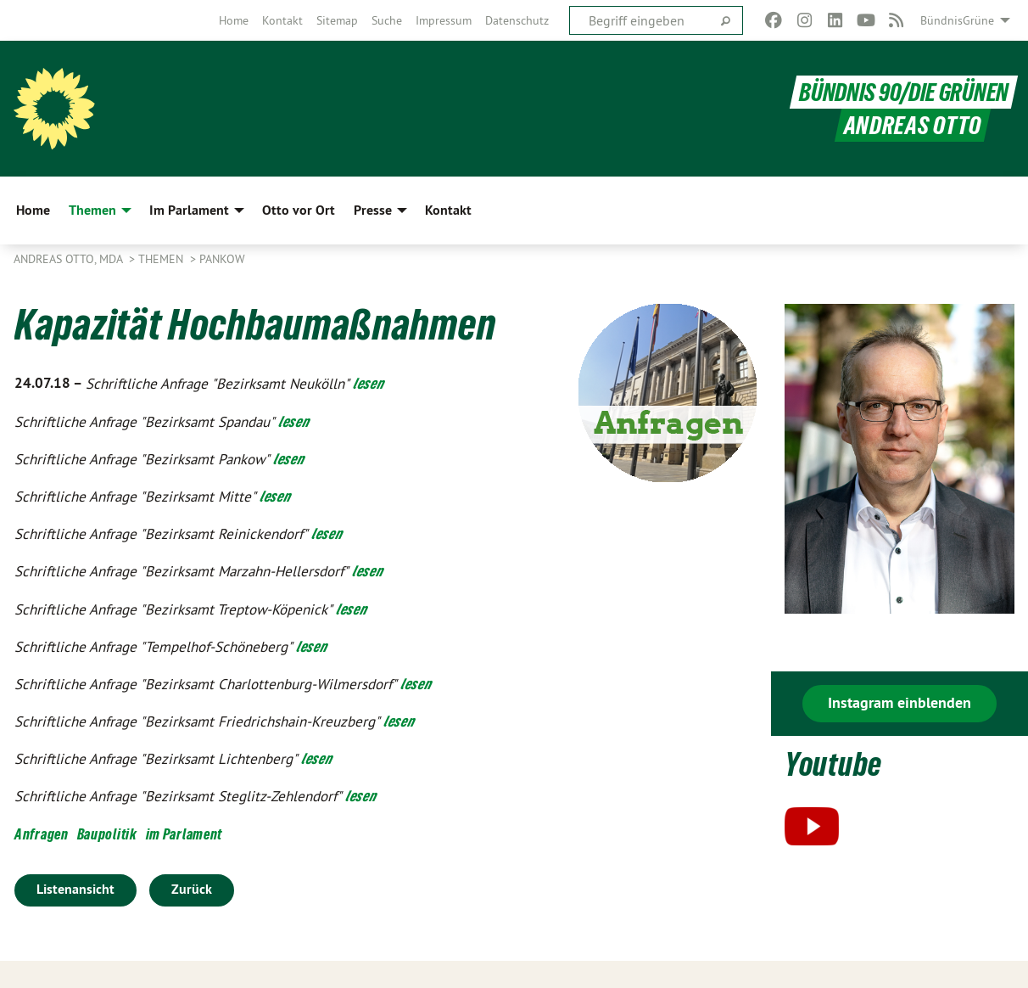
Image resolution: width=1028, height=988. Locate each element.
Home (234, 20)
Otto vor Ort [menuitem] (298, 210)
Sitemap (337, 20)
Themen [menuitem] (92, 210)
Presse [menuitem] (373, 210)
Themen (162, 259)
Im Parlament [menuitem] (189, 210)
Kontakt (282, 20)
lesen (368, 383)
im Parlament (184, 834)
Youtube (833, 764)
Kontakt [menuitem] (448, 210)
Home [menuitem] (33, 210)
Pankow (222, 259)
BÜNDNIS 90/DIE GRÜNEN (903, 92)
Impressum (444, 20)
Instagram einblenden (899, 702)
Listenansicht (75, 889)
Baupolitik (107, 834)
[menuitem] (234, 20)
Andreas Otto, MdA (70, 259)
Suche (387, 20)
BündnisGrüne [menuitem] (957, 20)
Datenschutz (517, 20)
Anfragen (41, 834)
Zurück (191, 889)
